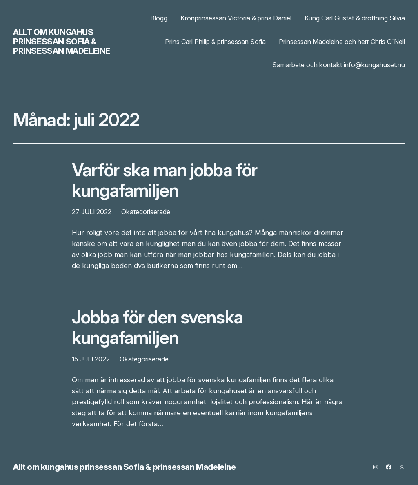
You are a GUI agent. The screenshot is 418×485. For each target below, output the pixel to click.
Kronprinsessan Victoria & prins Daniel (235, 18)
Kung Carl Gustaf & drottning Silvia (355, 18)
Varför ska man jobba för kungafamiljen (164, 180)
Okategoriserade (145, 212)
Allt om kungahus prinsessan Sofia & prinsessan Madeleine (61, 41)
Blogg (158, 18)
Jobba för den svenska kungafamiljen (157, 327)
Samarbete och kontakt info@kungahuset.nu (338, 65)
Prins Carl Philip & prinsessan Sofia (215, 42)
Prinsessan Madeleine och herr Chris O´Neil (342, 42)
